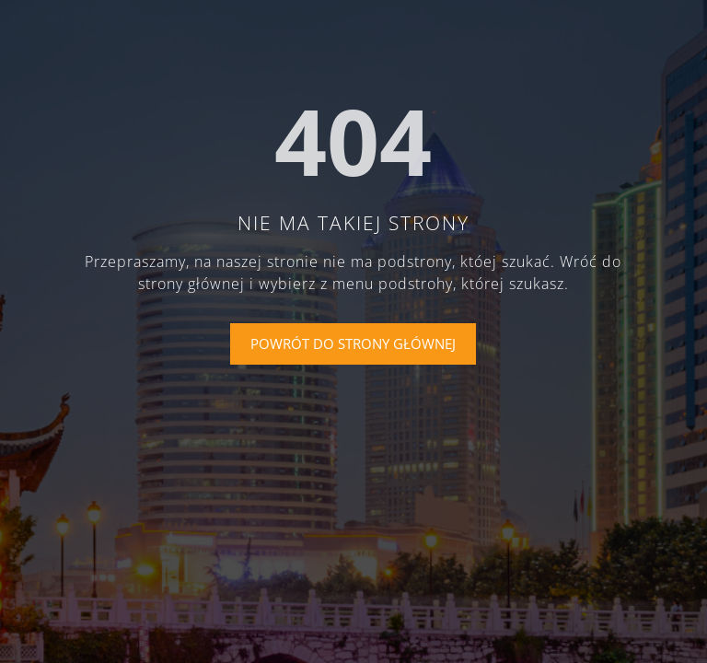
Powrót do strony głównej (353, 343)
